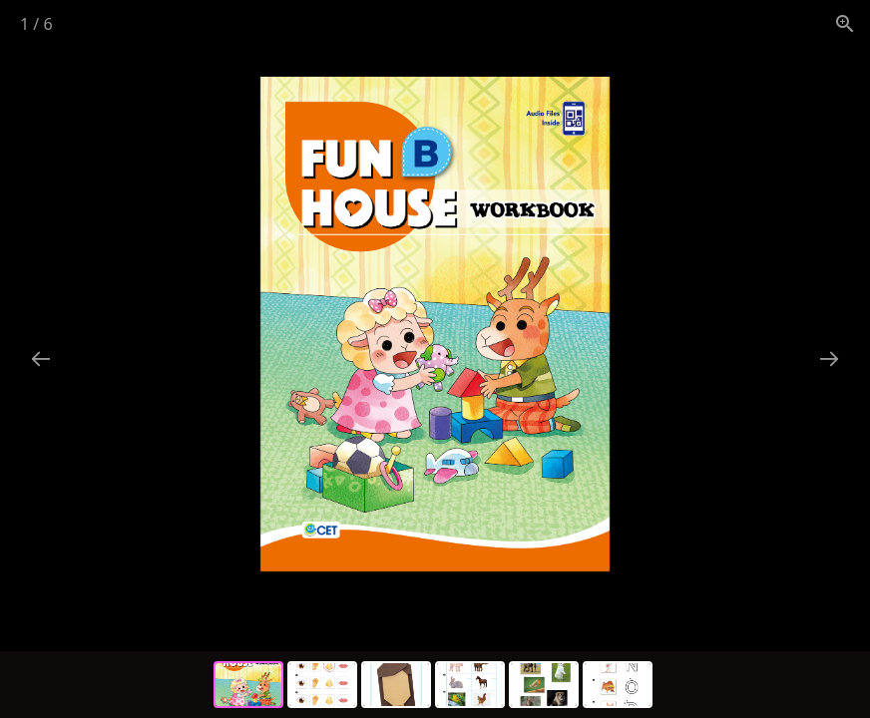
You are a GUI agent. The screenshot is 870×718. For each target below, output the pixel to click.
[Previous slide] (41, 358)
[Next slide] (829, 358)
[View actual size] (845, 23)
